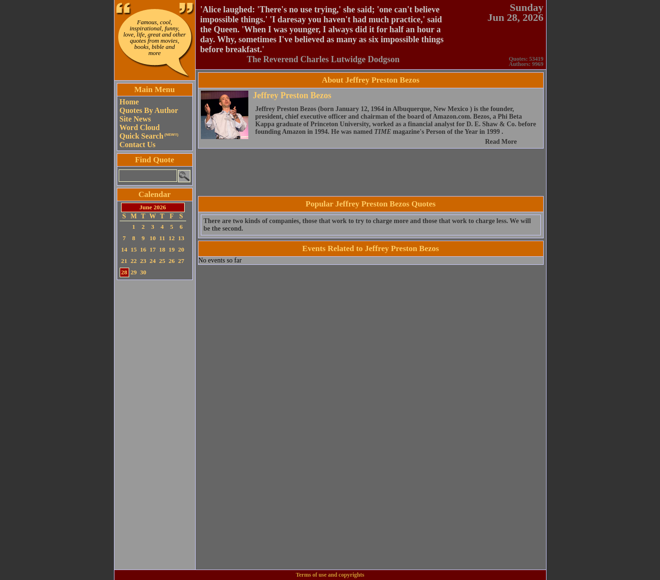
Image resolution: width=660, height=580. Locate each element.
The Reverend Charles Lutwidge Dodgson (323, 59)
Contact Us (138, 144)
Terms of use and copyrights (330, 574)
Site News (135, 119)
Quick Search (149, 136)
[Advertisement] (155, 424)
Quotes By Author (149, 110)
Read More (501, 141)
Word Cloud (140, 127)
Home (129, 102)
